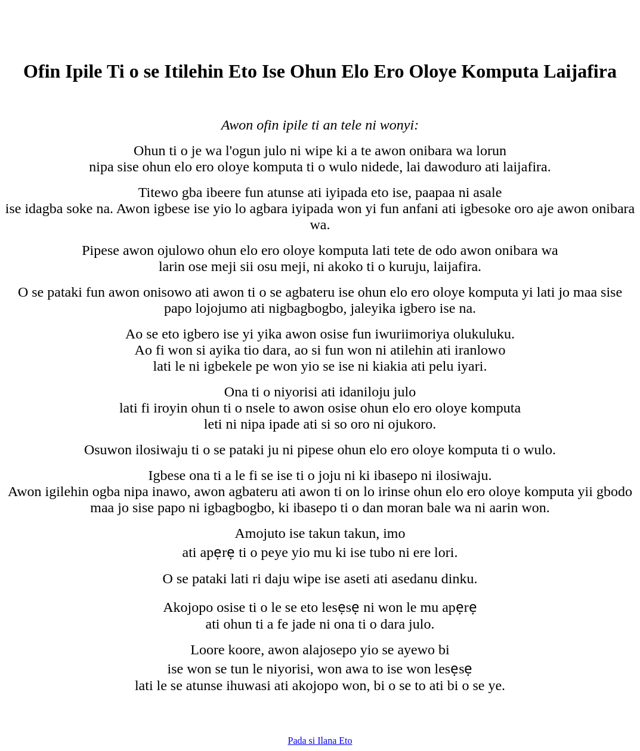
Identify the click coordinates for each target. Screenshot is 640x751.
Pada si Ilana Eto (320, 740)
